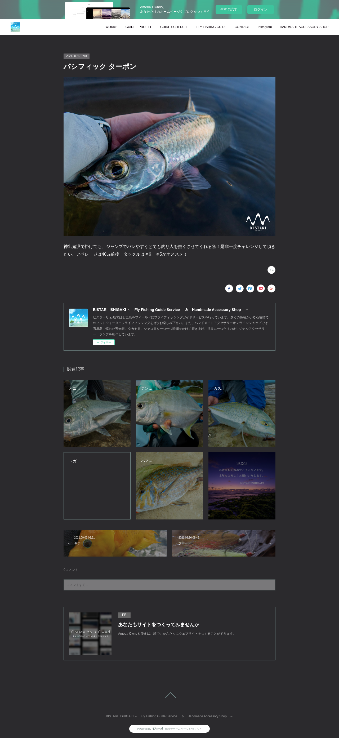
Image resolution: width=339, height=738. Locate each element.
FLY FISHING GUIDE (212, 27)
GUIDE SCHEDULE (174, 27)
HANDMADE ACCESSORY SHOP (304, 27)
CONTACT (242, 27)
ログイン (260, 9)
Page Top (169, 695)
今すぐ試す (228, 9)
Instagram (265, 27)
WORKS (111, 27)
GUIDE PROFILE (139, 27)
